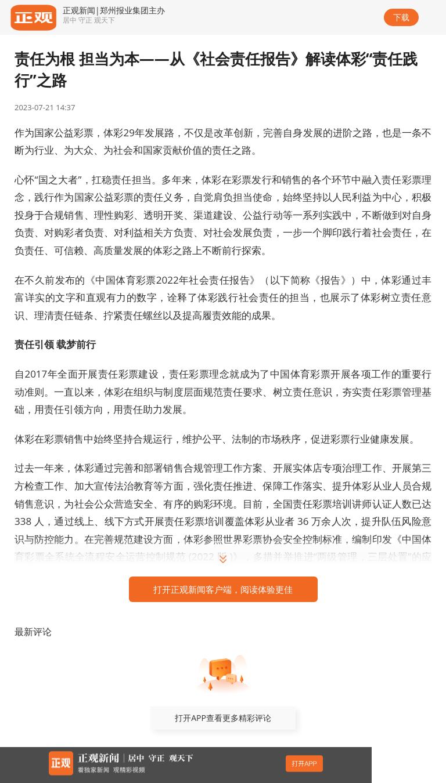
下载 (401, 17)
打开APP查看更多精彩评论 (223, 717)
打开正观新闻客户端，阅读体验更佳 (223, 589)
